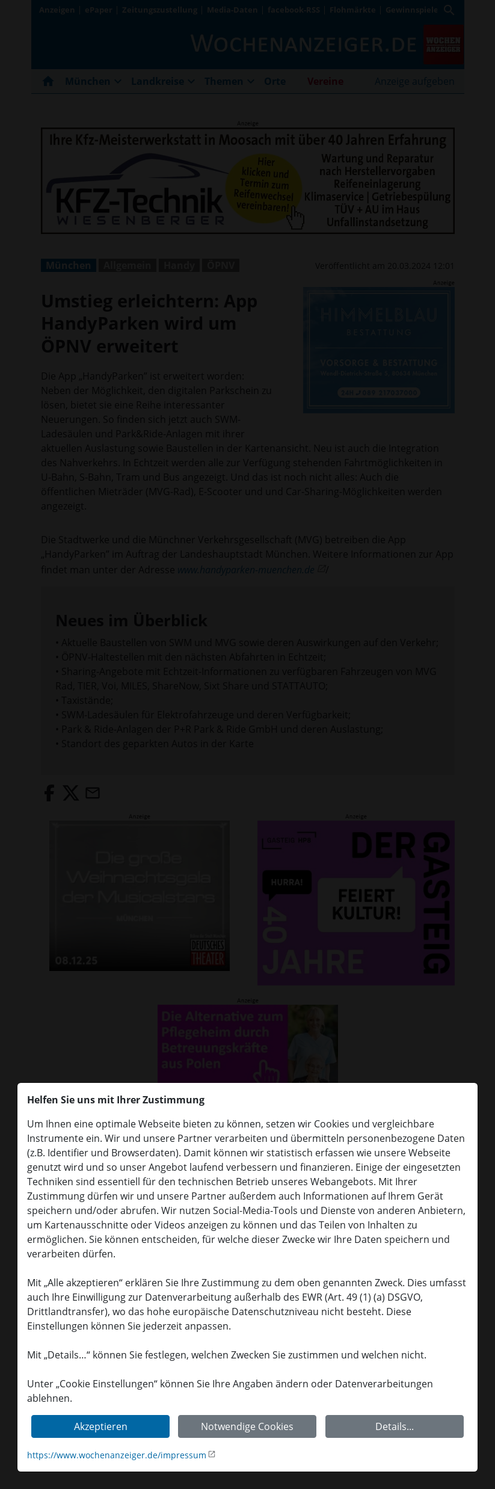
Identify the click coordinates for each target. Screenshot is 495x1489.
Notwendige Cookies (247, 1426)
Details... (394, 1426)
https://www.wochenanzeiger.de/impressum (116, 1455)
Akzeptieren (101, 1426)
